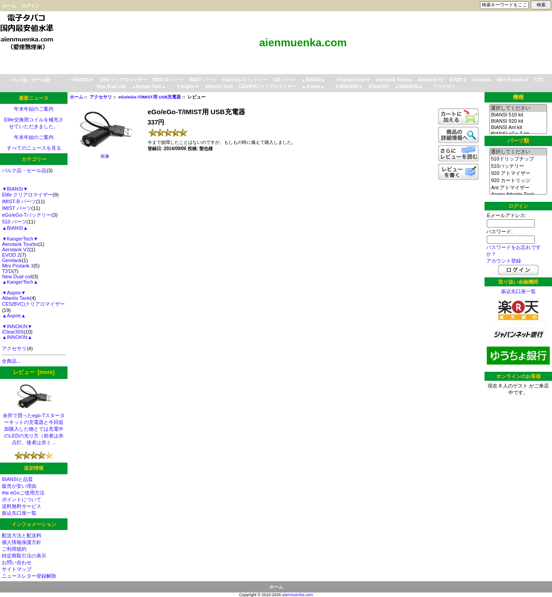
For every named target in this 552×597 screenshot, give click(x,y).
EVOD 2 (457, 79)
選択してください (518, 108)
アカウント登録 (503, 260)
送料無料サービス (21, 506)
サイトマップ (16, 569)
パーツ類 (518, 141)
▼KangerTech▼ (353, 79)
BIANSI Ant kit (518, 128)
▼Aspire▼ (187, 86)
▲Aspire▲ (313, 86)
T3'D (538, 79)
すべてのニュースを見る (34, 148)
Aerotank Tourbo (394, 79)
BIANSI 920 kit (518, 121)
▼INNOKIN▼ (349, 86)
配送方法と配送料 (21, 535)
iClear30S (378, 86)
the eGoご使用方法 (23, 492)
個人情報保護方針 (21, 542)
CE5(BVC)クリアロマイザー (267, 86)
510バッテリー (518, 166)
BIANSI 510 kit (518, 115)
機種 (518, 97)
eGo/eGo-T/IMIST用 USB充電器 (149, 96)
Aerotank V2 (430, 79)
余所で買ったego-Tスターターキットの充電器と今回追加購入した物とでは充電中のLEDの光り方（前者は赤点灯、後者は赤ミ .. (34, 426)
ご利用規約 (14, 549)
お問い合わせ (16, 562)
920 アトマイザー (518, 173)
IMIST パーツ (202, 79)
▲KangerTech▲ (148, 86)
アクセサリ (101, 96)
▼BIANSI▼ (82, 79)
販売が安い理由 (19, 486)
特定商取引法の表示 (24, 555)
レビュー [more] (33, 372)
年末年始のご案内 (34, 108)
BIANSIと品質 (17, 479)
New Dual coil (111, 86)
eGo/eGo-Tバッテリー (244, 79)
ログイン (31, 5)
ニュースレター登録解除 (29, 576)
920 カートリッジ (518, 180)
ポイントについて (21, 499)
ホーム (9, 5)
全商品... (11, 361)
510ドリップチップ (518, 159)
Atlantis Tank (219, 86)
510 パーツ (284, 79)
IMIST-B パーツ (168, 79)
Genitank (481, 79)
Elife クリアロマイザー (123, 79)
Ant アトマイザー (518, 188)
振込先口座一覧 (19, 513)
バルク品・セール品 (29, 79)
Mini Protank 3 (512, 79)
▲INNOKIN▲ (409, 86)
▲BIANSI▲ (313, 79)
